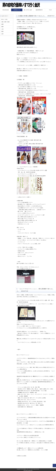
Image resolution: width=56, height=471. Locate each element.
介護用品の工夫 (16, 9)
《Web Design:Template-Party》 (28, 470)
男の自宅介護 (6, 9)
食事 (2, 24)
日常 (2, 33)
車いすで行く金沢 (28, 9)
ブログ (50, 9)
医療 (2, 26)
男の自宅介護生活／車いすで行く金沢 (26, 469)
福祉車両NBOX (39, 9)
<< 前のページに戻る (21, 455)
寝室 (2, 31)
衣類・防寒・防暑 (5, 21)
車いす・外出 (4, 19)
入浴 (2, 29)
